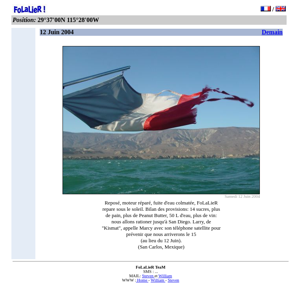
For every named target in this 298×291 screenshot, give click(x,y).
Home (142, 280)
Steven (148, 276)
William (165, 276)
